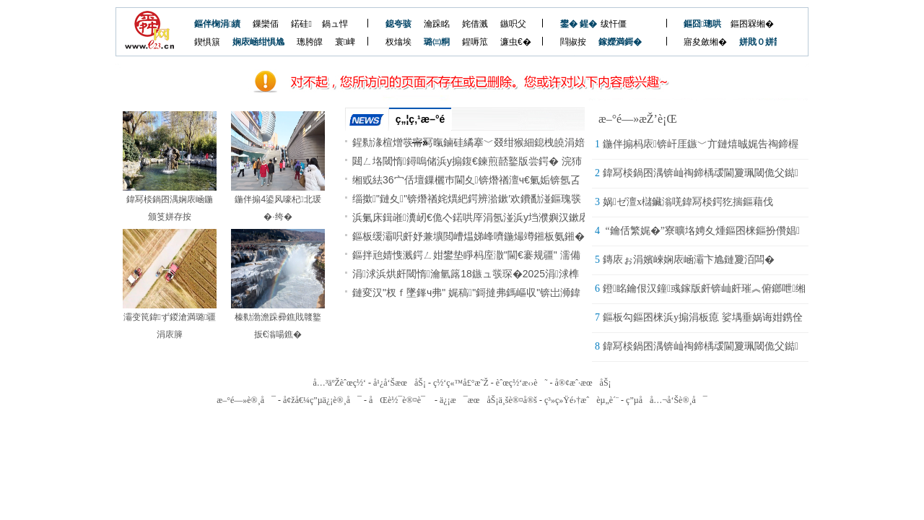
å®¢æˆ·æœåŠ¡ (582, 383)
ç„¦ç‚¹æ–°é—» (420, 122)
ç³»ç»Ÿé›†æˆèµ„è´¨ (581, 400)
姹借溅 (475, 24)
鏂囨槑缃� (752, 24)
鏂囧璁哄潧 (698, 24)
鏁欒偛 (266, 24)
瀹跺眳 (437, 24)
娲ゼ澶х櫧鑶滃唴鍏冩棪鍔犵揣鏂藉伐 (688, 201)
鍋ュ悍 (335, 24)
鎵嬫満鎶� (612, 42)
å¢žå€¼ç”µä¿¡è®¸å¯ (322, 400)
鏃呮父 (513, 24)
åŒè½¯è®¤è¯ (400, 400)
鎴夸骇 (398, 24)
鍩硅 (301, 24)
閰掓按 (573, 42)
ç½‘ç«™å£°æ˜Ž (461, 383)
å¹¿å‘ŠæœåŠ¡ (399, 383)
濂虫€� (515, 42)
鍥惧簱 (207, 42)
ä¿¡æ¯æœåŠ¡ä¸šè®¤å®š (488, 400)
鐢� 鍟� (574, 24)
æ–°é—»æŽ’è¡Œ (637, 119)
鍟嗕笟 (475, 42)
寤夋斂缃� (705, 42)
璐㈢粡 (437, 42)
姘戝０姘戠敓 (753, 42)
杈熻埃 (398, 42)
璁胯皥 (310, 42)
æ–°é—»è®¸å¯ (246, 400)
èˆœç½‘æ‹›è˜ (522, 383)
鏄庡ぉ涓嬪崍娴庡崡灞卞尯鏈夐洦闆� (689, 259)
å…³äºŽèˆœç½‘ (339, 383)
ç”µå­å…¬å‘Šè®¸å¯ (666, 400)
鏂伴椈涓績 (217, 24)
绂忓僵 (614, 24)
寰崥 (345, 42)
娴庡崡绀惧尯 (258, 42)
